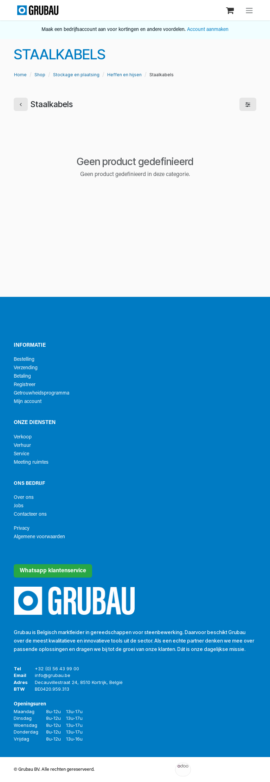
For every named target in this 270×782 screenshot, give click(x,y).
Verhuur (22, 445)
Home (20, 74)
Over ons (24, 497)
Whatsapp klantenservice (53, 571)
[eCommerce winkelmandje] (231, 10)
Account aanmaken (208, 29)
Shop (39, 74)
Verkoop (23, 437)
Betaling (22, 376)
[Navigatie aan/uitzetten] (249, 10)
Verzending (26, 368)
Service (21, 454)
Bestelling (24, 359)
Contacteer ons (30, 514)
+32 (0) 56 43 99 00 (57, 668)
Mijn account (27, 401)
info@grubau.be (52, 675)
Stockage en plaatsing (76, 74)
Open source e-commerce (240, 769)
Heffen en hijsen (124, 74)
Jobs (19, 506)
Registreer (25, 384)
